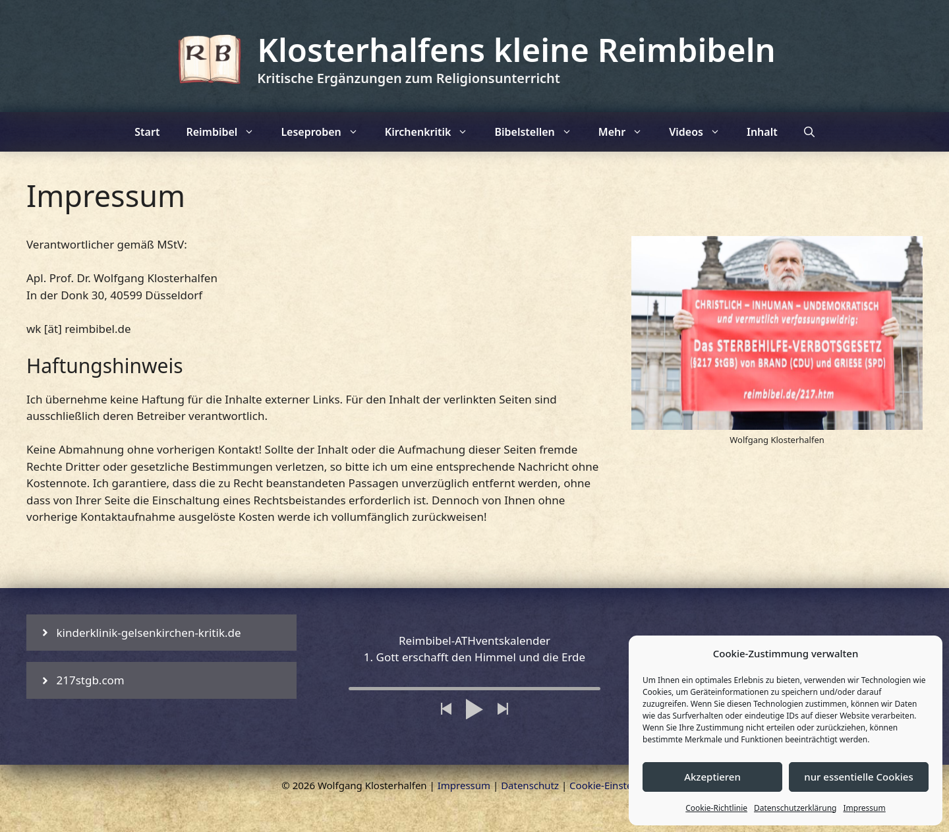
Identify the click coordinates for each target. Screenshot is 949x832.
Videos (701, 132)
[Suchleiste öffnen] (809, 132)
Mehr (627, 132)
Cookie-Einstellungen (618, 785)
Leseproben (326, 132)
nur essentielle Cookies (858, 776)
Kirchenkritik (433, 132)
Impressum (864, 808)
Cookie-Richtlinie (716, 808)
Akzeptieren (712, 776)
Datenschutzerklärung (795, 808)
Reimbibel (227, 132)
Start (146, 132)
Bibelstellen (539, 132)
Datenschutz (530, 785)
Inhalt (762, 132)
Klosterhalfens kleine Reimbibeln (516, 49)
